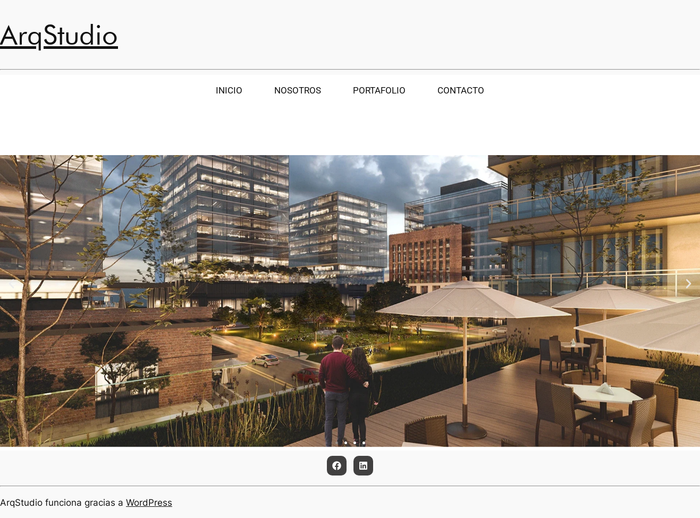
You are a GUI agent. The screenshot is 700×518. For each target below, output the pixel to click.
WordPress (149, 502)
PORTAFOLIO (378, 90)
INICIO (229, 90)
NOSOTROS (298, 90)
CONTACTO (460, 90)
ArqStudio (59, 34)
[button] (11, 284)
